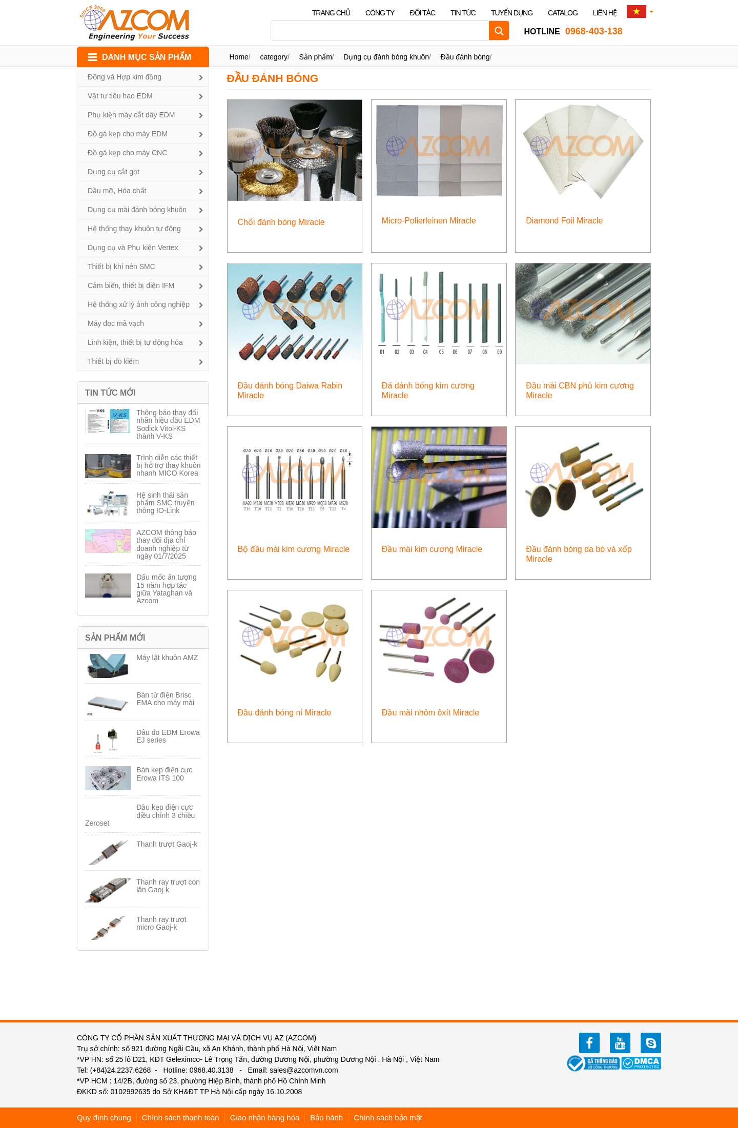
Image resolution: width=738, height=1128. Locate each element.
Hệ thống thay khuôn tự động (134, 228)
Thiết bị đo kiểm (113, 361)
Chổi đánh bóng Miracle (281, 222)
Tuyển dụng (511, 13)
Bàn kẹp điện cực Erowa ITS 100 (164, 774)
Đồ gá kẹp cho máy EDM (128, 134)
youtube (620, 1043)
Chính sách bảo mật (388, 1117)
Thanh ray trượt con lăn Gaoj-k (168, 886)
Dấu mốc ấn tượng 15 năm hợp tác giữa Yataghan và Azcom (166, 589)
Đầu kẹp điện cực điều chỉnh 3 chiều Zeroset (140, 815)
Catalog (563, 13)
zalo (651, 1043)
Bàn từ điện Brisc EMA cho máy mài (165, 699)
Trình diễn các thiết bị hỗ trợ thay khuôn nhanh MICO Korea (168, 466)
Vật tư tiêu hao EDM (120, 96)
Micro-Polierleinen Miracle (429, 220)
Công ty (380, 13)
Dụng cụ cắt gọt (113, 172)
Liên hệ (605, 13)
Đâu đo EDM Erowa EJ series (168, 736)
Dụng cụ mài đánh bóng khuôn (137, 210)
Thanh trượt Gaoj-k (166, 844)
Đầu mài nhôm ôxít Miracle (430, 712)
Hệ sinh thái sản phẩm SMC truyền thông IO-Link (165, 503)
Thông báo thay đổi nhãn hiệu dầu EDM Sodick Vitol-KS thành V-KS (168, 424)
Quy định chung (104, 1117)
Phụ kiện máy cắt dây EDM (131, 115)
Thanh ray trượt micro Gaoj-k (161, 923)
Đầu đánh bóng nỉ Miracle (285, 712)
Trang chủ (331, 13)
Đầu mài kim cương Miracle (432, 549)
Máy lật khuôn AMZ (167, 657)
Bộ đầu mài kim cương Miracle (294, 549)
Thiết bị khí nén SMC (121, 266)
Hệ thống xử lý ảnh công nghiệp (139, 304)
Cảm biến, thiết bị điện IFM (131, 285)
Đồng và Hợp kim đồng (124, 77)
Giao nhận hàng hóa (265, 1117)
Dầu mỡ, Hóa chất (117, 191)
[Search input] (382, 30)
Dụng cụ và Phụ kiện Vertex (133, 247)
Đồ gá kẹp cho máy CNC (127, 153)
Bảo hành (326, 1117)
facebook (589, 1043)
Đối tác (422, 13)
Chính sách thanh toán (180, 1117)
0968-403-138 (573, 31)
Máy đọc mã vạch (116, 323)
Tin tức (463, 13)
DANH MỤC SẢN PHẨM (146, 57)
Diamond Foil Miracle (564, 220)
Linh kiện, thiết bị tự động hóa (135, 342)
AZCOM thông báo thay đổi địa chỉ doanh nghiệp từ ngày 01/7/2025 (166, 544)
